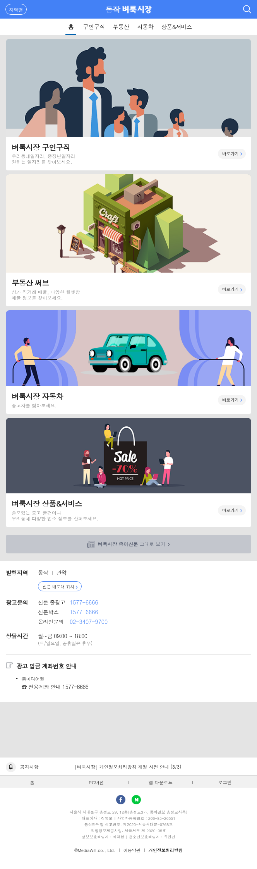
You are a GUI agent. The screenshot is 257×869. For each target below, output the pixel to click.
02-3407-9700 (89, 621)
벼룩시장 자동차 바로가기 (128, 362)
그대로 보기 (131, 544)
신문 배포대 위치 (58, 586)
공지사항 (29, 766)
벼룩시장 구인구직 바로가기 (128, 104)
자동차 (145, 26)
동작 (112, 9)
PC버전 (96, 782)
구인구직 (94, 26)
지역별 (16, 9)
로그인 (225, 782)
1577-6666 (84, 602)
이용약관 (131, 850)
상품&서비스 (176, 26)
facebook (120, 799)
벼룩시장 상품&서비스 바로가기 (128, 472)
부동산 (121, 26)
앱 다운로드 (161, 782)
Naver (136, 799)
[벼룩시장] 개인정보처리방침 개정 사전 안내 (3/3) (128, 766)
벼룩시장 (137, 9)
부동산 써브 (128, 240)
